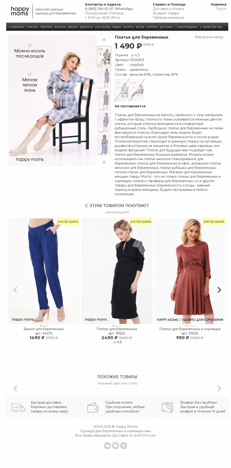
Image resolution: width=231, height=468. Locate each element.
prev (104, 40)
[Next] (219, 290)
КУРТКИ (152, 27)
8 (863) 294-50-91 (99, 9)
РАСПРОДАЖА (186, 27)
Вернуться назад (209, 37)
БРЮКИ (73, 27)
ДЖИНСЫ (86, 27)
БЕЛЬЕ (140, 27)
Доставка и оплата (168, 9)
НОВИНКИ (15, 27)
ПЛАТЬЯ (32, 27)
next (104, 162)
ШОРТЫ (128, 27)
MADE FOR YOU (211, 27)
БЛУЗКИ (60, 27)
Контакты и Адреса (103, 4)
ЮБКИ (117, 27)
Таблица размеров (168, 17)
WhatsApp (123, 9)
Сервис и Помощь (169, 4)
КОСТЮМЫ (102, 27)
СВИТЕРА (46, 27)
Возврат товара (166, 13)
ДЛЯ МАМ (166, 27)
